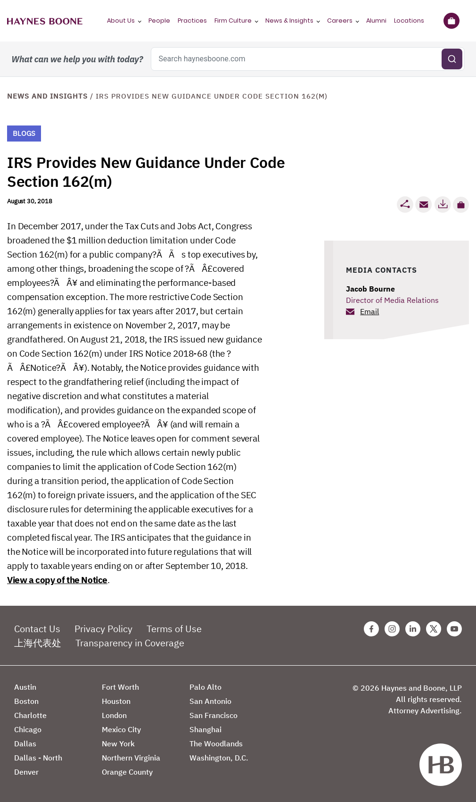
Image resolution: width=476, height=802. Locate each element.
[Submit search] (452, 59)
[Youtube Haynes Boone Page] (454, 628)
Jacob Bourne (370, 288)
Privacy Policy (103, 628)
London (114, 715)
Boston (26, 701)
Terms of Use (174, 628)
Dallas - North (38, 757)
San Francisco (213, 715)
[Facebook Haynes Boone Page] (371, 628)
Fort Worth (120, 687)
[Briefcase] (451, 21)
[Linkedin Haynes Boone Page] (412, 628)
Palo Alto (205, 687)
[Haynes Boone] (44, 21)
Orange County (127, 772)
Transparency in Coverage (129, 642)
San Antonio (210, 701)
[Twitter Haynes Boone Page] (433, 628)
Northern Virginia (131, 757)
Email (369, 311)
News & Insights (289, 21)
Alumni (376, 21)
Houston (116, 701)
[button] (461, 205)
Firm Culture (233, 21)
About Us (121, 21)
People (159, 21)
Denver (26, 772)
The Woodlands (216, 743)
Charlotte (30, 715)
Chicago (27, 729)
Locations (409, 21)
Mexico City (121, 729)
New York (118, 743)
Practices (192, 21)
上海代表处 (37, 642)
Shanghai (205, 729)
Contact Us (37, 628)
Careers (340, 21)
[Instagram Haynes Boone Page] (392, 628)
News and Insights (47, 96)
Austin (25, 687)
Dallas (25, 743)
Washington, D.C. (218, 757)
